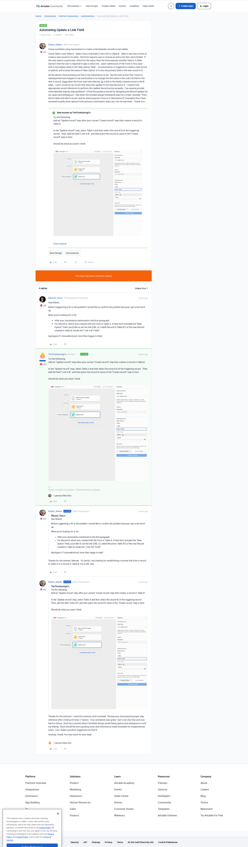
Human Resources (80, 802)
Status (204, 802)
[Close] (57, 823)
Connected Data (34, 815)
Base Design (56, 252)
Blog (203, 796)
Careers (205, 789)
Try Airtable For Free (212, 815)
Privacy (108, 842)
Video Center (121, 796)
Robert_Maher (55, 44)
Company (206, 776)
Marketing (75, 789)
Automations (87, 16)
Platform (30, 776)
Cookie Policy (45, 837)
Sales (73, 809)
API (85, 842)
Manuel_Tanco (55, 297)
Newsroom (207, 809)
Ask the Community (68, 16)
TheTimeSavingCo (57, 354)
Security (75, 842)
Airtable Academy (124, 783)
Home (38, 16)
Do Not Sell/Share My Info (141, 842)
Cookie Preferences (167, 842)
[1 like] (59, 495)
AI (26, 809)
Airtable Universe (167, 815)
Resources (164, 776)
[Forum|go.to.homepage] (49, 6)
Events (122, 5)
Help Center (148, 5)
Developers (164, 796)
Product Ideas (108, 5)
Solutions (75, 776)
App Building (32, 802)
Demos (118, 802)
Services (162, 789)
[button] (186, 6)
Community (50, 16)
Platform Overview (35, 783)
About (204, 783)
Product (74, 783)
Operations (76, 796)
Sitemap (96, 842)
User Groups (92, 5)
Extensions (31, 796)
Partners (162, 783)
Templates (164, 809)
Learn (117, 776)
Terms (120, 842)
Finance (74, 815)
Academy (134, 5)
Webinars (119, 815)
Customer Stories (124, 809)
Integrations (32, 789)
